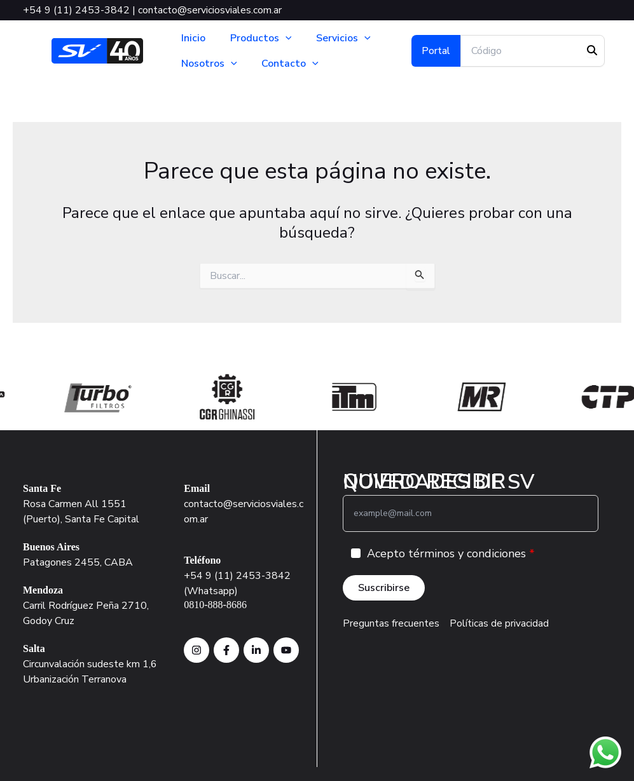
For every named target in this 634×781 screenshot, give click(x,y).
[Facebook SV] (226, 649)
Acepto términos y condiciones (446, 553)
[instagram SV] (196, 649)
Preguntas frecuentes (391, 623)
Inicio (193, 38)
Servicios (340, 38)
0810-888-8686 (215, 604)
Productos (259, 38)
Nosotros (209, 63)
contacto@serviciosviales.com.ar (210, 10)
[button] (283, 38)
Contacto (288, 63)
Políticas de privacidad (499, 623)
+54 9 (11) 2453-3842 (76, 10)
